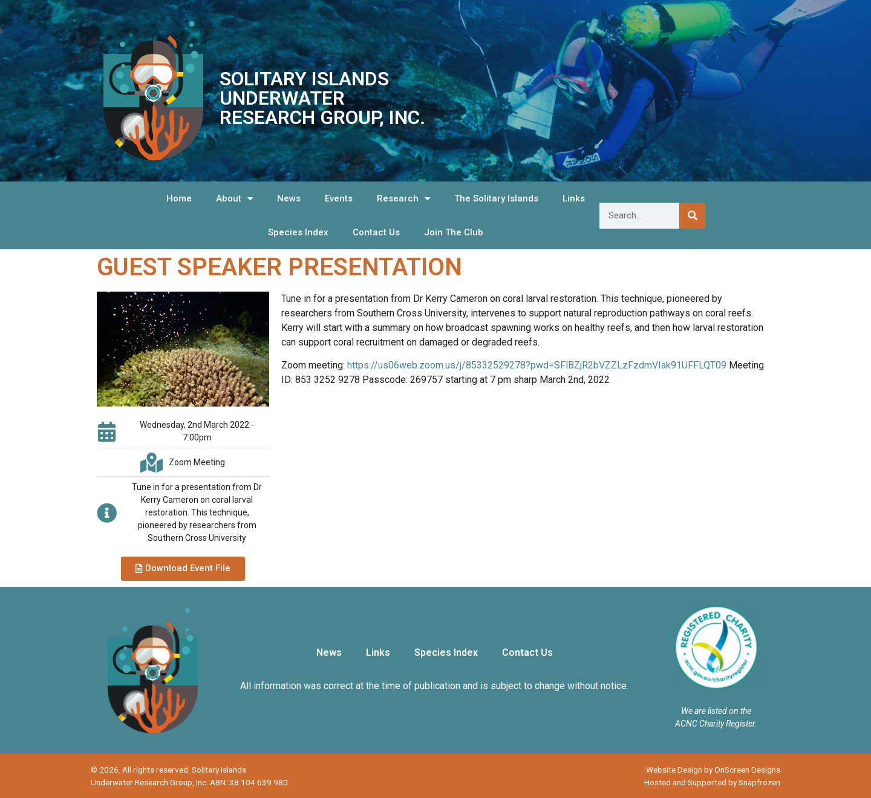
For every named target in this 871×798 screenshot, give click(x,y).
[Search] (692, 216)
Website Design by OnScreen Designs (713, 769)
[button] (183, 569)
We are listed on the (716, 711)
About (234, 198)
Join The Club (453, 232)
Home (179, 198)
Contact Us (376, 232)
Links (574, 198)
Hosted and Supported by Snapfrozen (712, 782)
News (289, 198)
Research (403, 198)
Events (339, 198)
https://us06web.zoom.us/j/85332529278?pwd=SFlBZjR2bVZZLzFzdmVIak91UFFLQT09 (536, 365)
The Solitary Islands (496, 198)
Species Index (298, 232)
